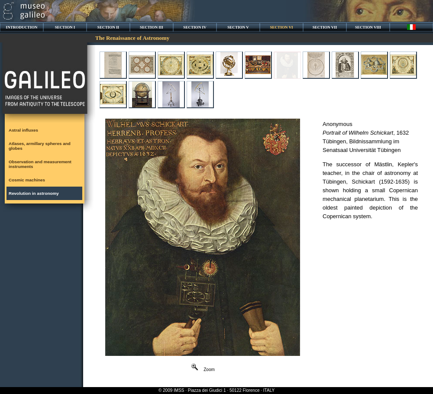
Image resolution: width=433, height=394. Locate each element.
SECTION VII (325, 27)
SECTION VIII (368, 27)
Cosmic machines (27, 180)
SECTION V (238, 27)
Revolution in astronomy (34, 193)
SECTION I (65, 27)
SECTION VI (281, 27)
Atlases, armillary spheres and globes (40, 146)
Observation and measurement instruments (40, 164)
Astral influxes (23, 130)
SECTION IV (194, 27)
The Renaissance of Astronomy (132, 38)
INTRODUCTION (22, 27)
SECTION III (151, 27)
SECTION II (108, 27)
